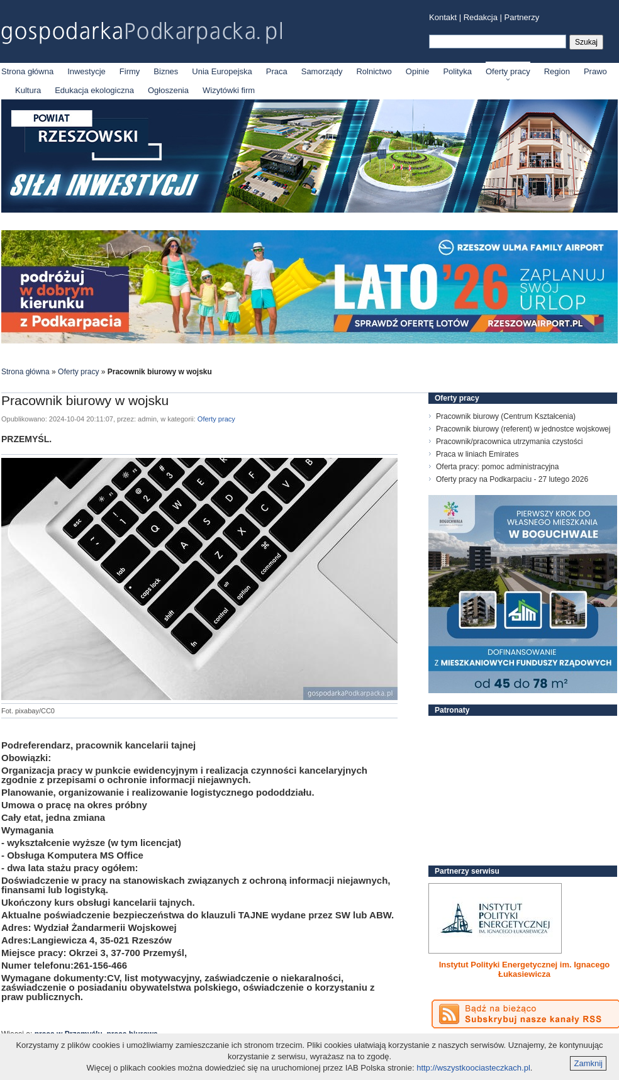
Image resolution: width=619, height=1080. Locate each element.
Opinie (418, 71)
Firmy (130, 71)
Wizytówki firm (229, 90)
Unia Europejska (222, 71)
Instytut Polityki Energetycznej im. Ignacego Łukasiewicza (524, 969)
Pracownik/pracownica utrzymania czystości (509, 441)
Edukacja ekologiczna (94, 90)
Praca (276, 71)
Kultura (28, 90)
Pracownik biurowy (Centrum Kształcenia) (506, 416)
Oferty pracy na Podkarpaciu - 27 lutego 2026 (512, 479)
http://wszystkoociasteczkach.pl (473, 1067)
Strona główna (27, 71)
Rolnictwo (373, 71)
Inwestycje (86, 71)
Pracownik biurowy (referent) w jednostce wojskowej (523, 429)
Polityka (457, 71)
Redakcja (481, 17)
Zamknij (588, 1063)
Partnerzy (522, 17)
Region (557, 71)
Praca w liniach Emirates (477, 454)
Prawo (595, 71)
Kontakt (443, 17)
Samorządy (322, 71)
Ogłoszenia (168, 90)
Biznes (165, 71)
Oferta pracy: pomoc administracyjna (497, 466)
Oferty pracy (508, 71)
